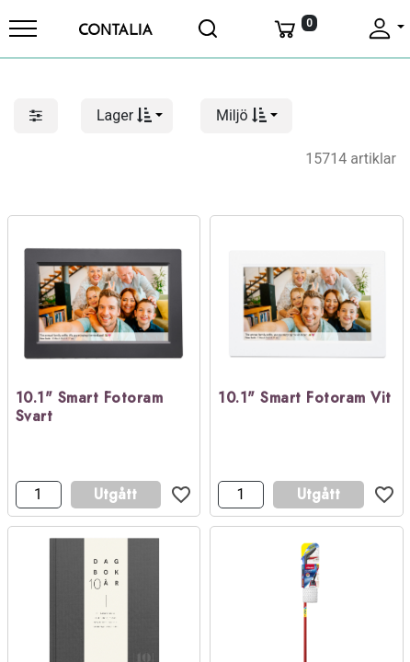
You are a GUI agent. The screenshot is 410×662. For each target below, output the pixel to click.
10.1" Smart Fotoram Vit (305, 398)
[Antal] (39, 494)
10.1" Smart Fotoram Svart (90, 408)
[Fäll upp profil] (385, 28)
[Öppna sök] (208, 28)
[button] (127, 115)
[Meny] (23, 28)
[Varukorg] (294, 28)
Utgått (115, 494)
